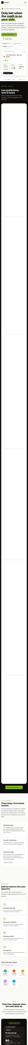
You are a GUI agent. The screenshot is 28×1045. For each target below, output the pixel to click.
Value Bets (3, 981)
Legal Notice (18, 981)
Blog (2, 986)
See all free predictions (14, 280)
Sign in (2, 995)
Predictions (4, 978)
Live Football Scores (6, 993)
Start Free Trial (14, 563)
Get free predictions (9, 34)
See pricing (14, 942)
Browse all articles (14, 833)
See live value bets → (8, 73)
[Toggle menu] (25, 2)
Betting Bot (4, 983)
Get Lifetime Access (14, 613)
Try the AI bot (7, 39)
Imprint (17, 978)
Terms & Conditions (19, 983)
